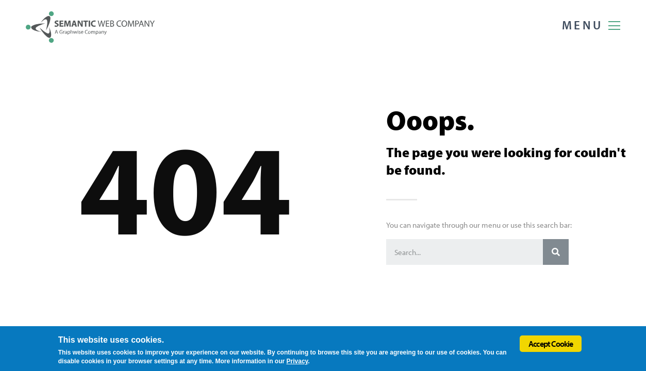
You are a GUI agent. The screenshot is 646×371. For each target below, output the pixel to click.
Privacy (297, 361)
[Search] (556, 252)
